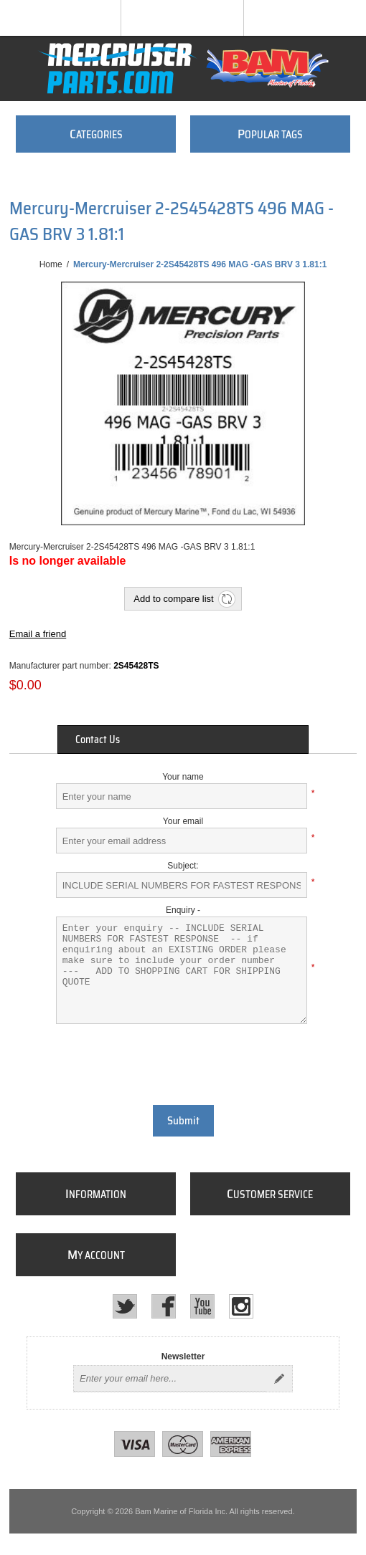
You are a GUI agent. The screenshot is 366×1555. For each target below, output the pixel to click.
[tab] (183, 739)
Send (279, 1379)
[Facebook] (163, 1306)
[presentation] (183, 1063)
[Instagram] (241, 1306)
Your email (183, 821)
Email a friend (37, 633)
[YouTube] (202, 1306)
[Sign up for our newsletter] (170, 1379)
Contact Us (97, 739)
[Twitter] (124, 1306)
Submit (183, 1120)
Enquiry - (183, 910)
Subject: (182, 866)
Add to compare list (173, 598)
